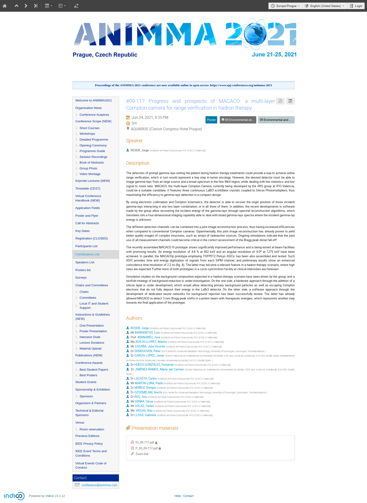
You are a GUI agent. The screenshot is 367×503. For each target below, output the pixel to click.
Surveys (81, 277)
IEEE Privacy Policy (89, 443)
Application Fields (87, 208)
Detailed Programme (94, 139)
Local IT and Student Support (94, 306)
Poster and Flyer (86, 215)
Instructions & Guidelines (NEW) (92, 317)
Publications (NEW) (89, 355)
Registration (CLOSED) (91, 238)
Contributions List (87, 254)
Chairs (84, 292)
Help (178, 496)
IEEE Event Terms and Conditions (91, 453)
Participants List (86, 246)
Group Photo (88, 168)
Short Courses (89, 128)
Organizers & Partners (90, 403)
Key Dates (82, 231)
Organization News (88, 108)
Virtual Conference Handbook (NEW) (88, 198)
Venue (79, 422)
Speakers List (84, 262)
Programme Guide (92, 151)
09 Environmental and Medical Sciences (286, 120)
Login (358, 6)
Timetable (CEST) (87, 188)
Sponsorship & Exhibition (92, 389)
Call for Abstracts (87, 223)
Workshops (87, 133)
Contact (188, 496)
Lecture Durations (92, 342)
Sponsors (86, 396)
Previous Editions (87, 436)
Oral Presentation (92, 325)
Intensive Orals (90, 337)
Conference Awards (89, 363)
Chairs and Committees (91, 285)
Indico (50, 496)
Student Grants (85, 382)
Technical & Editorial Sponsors (89, 413)
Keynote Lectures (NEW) (92, 181)
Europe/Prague (286, 6)
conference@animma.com (99, 485)
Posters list (83, 270)
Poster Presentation (93, 331)
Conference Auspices (94, 114)
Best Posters (88, 375)
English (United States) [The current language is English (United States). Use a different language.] (325, 6)
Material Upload (90, 348)
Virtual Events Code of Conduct (90, 465)
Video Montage (90, 174)
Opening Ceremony (93, 145)
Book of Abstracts (92, 162)
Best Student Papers (94, 369)
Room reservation (92, 429)
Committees (88, 297)
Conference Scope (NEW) (93, 121)
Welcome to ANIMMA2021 (93, 100)
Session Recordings (93, 157)
